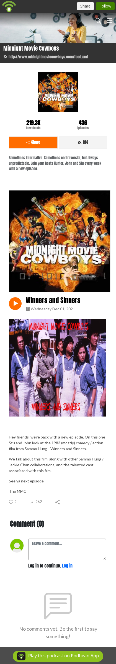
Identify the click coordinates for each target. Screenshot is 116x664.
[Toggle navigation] (109, 20)
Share (33, 142)
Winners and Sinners (53, 300)
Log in (67, 565)
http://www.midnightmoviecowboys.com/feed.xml (45, 57)
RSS (83, 142)
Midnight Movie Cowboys (31, 48)
